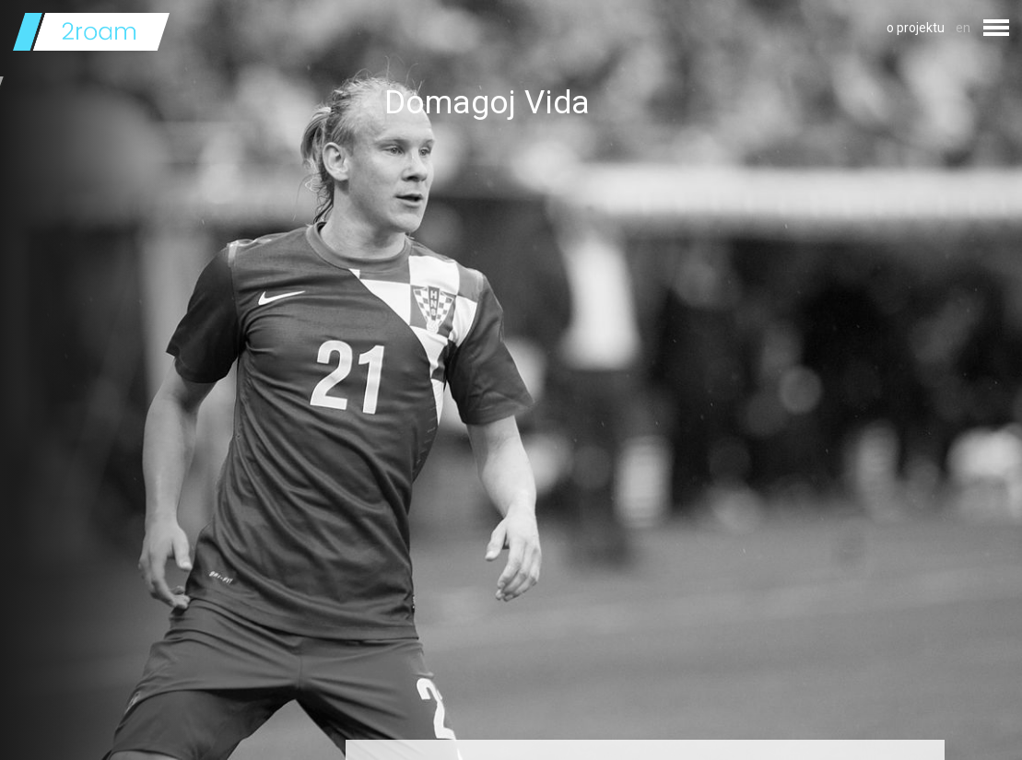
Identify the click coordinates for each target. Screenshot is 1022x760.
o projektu (916, 27)
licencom (531, 716)
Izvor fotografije (430, 716)
